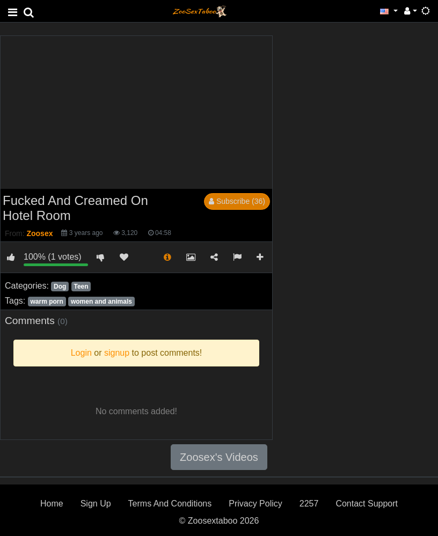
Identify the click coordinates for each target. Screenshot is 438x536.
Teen (81, 286)
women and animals (101, 301)
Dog (60, 286)
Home (51, 503)
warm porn (46, 301)
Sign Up (96, 503)
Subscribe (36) (237, 201)
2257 (309, 503)
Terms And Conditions (170, 503)
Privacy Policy (255, 503)
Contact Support (366, 503)
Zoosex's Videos (219, 457)
